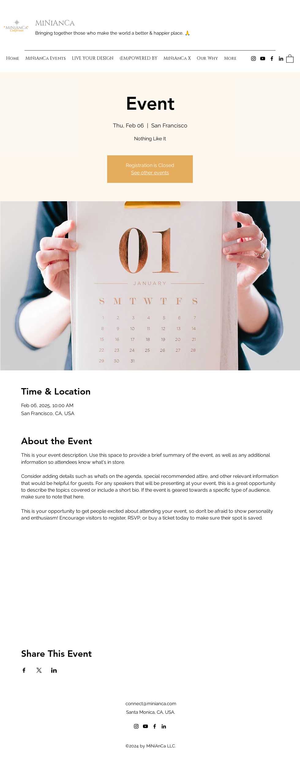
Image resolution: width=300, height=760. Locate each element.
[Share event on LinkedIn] (54, 670)
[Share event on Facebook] (24, 670)
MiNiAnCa (55, 23)
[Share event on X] (39, 670)
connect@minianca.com (151, 703)
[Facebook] (272, 58)
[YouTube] (263, 58)
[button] (290, 58)
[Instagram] (253, 58)
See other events (150, 173)
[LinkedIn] (281, 58)
